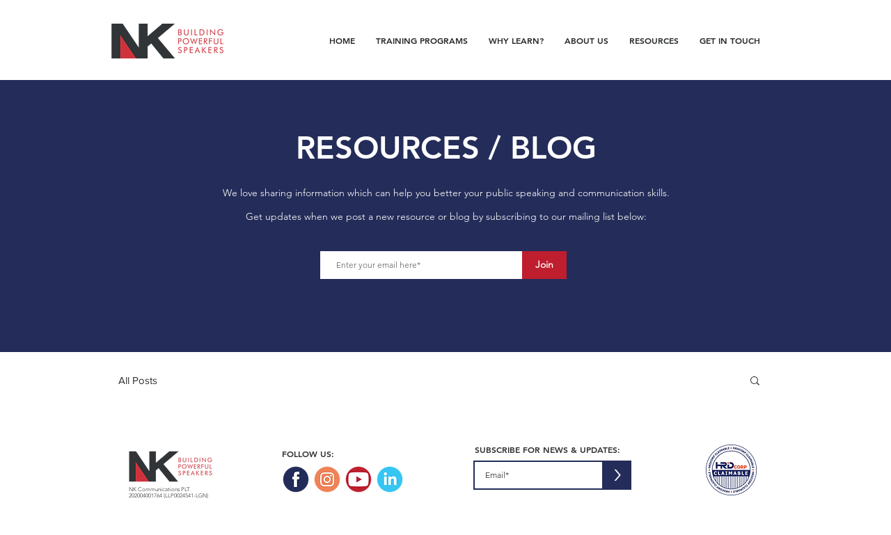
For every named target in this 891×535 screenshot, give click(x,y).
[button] (755, 381)
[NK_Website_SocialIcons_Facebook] (296, 479)
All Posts (137, 380)
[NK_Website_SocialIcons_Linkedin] (390, 479)
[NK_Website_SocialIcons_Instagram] (327, 479)
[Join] (544, 265)
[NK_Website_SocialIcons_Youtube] (358, 479)
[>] (617, 475)
